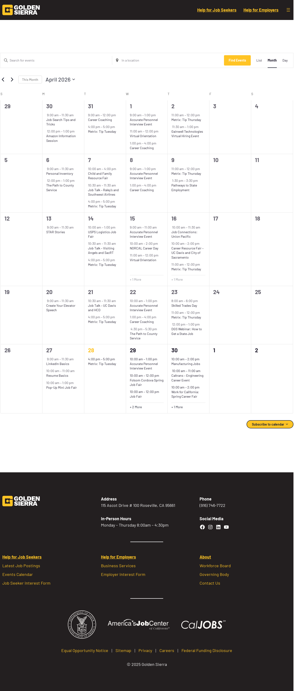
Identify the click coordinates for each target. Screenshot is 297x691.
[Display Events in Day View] (285, 60)
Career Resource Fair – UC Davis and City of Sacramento (187, 252)
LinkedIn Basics (57, 364)
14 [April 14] (91, 218)
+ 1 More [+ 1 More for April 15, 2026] (135, 279)
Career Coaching (100, 120)
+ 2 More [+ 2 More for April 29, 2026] (136, 407)
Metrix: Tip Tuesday (102, 131)
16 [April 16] (174, 218)
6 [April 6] (47, 159)
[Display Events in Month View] (272, 60)
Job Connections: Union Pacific (184, 234)
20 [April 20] (49, 291)
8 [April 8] (131, 159)
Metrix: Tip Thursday (186, 120)
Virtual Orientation (143, 136)
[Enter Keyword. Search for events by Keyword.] (56, 60)
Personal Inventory (59, 173)
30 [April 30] (174, 350)
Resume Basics (57, 375)
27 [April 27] (49, 350)
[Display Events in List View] (259, 60)
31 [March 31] (90, 106)
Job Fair (136, 396)
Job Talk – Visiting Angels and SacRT (101, 250)
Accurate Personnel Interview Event (144, 122)
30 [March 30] (49, 106)
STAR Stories (55, 232)
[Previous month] (3, 79)
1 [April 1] (131, 106)
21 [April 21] (90, 291)
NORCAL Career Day (144, 248)
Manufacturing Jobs (185, 364)
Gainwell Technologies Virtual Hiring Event (187, 133)
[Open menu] (288, 10)
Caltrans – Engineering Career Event (187, 377)
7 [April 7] (89, 159)
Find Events (237, 60)
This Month (30, 80)
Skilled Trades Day (184, 305)
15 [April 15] (132, 218)
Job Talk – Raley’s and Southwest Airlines (103, 192)
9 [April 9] (172, 159)
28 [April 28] (91, 350)
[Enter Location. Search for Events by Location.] (168, 60)
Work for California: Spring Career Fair (185, 394)
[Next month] (12, 79)
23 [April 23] (174, 291)
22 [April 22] (133, 291)
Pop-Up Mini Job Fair (61, 387)
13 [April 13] (48, 218)
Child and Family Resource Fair (100, 175)
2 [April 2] (172, 106)
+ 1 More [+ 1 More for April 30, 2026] (177, 407)
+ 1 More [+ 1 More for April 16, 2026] (177, 279)
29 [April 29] (133, 350)
